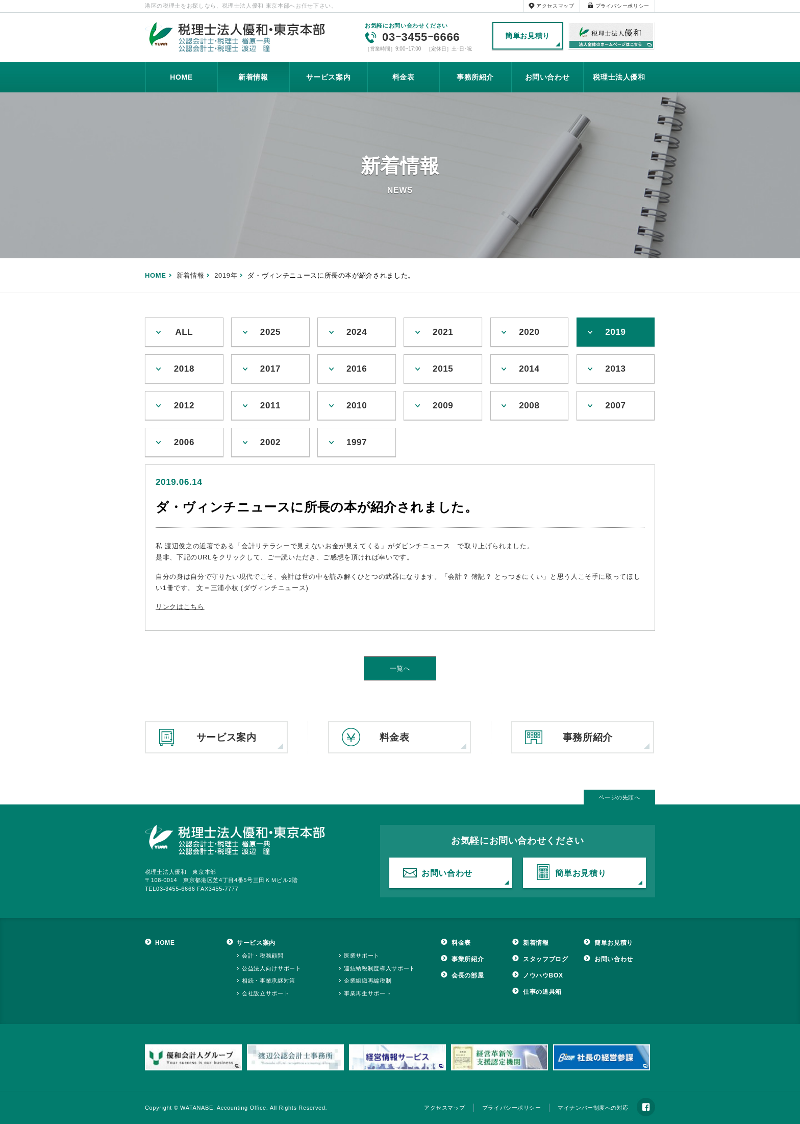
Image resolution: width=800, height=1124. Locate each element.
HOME (181, 77)
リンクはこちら (180, 606)
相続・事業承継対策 (268, 981)
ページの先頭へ (619, 797)
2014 (529, 369)
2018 (184, 369)
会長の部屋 (468, 975)
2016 (356, 369)
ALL (184, 332)
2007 (615, 405)
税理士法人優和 (611, 36)
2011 (270, 405)
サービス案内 (328, 77)
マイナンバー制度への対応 (593, 1108)
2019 (615, 332)
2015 (443, 369)
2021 (443, 332)
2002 (270, 442)
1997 (356, 442)
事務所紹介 (475, 77)
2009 (443, 405)
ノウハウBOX (543, 975)
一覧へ (400, 668)
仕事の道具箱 (542, 991)
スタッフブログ (545, 959)
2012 (184, 405)
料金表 (403, 77)
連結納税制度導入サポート (379, 968)
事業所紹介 (468, 959)
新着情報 (253, 77)
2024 (356, 332)
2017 (270, 369)
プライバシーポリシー (622, 6)
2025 (270, 332)
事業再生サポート (367, 993)
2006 (184, 442)
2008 (529, 405)
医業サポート (362, 955)
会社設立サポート (265, 993)
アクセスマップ (555, 6)
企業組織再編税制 (367, 981)
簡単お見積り (527, 36)
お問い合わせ (547, 77)
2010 (356, 405)
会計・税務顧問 (263, 955)
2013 (615, 369)
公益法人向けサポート (272, 968)
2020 (529, 332)
